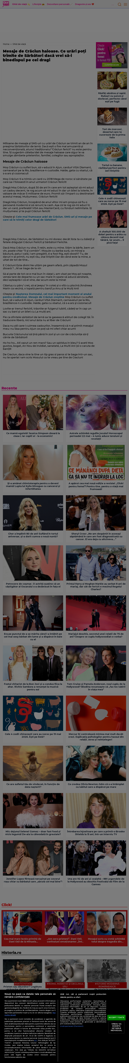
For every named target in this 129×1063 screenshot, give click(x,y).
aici (35, 1040)
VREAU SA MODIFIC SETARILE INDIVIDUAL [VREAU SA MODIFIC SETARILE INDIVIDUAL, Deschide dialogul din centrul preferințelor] (116, 1027)
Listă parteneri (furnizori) (71, 1026)
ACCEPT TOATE (116, 1017)
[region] (64, 1026)
